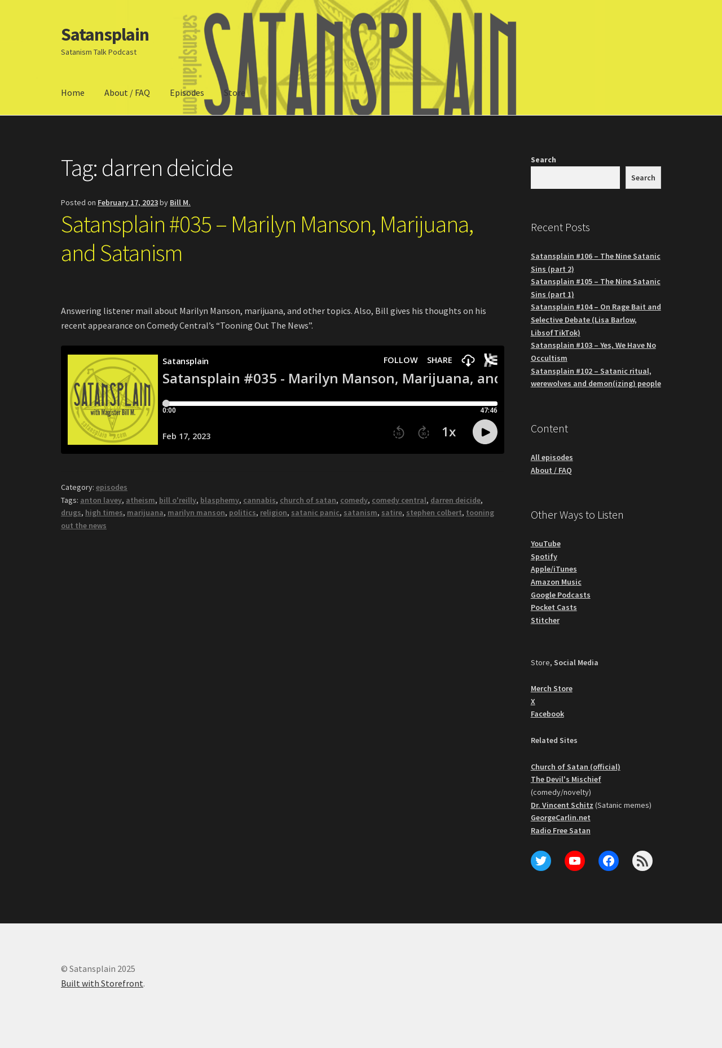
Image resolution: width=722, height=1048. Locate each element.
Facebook (547, 714)
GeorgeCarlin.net (561, 817)
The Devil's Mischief (566, 779)
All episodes (552, 457)
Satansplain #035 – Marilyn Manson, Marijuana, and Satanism (267, 238)
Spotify (544, 556)
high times (104, 512)
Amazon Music (556, 582)
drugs (71, 512)
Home (73, 92)
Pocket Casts (554, 607)
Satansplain (105, 34)
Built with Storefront (102, 983)
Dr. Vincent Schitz (562, 805)
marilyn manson (196, 512)
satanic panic (315, 512)
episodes (111, 487)
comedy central (399, 500)
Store (234, 92)
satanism (360, 512)
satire (391, 512)
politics (242, 512)
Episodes (187, 92)
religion (273, 512)
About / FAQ (127, 92)
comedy (354, 500)
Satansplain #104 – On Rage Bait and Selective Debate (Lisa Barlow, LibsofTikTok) (596, 319)
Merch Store (552, 688)
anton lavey (101, 500)
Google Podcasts (561, 595)
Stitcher (545, 620)
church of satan (308, 500)
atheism (140, 500)
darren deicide (455, 500)
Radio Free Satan (561, 830)
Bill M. (180, 202)
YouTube (546, 543)
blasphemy (219, 500)
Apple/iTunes (554, 569)
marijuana (145, 512)
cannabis (259, 500)
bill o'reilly (177, 500)
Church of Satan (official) (575, 767)
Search (543, 159)
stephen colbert (434, 512)
